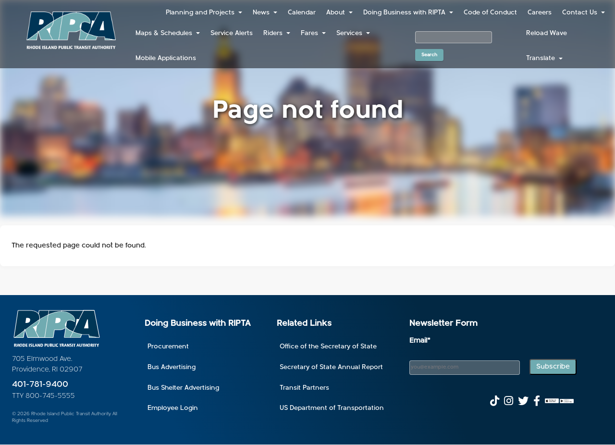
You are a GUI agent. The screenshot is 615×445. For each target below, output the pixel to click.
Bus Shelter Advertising (183, 388)
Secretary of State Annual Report (331, 367)
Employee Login (173, 408)
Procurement (168, 346)
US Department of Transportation (332, 408)
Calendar (302, 12)
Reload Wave (546, 33)
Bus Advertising (172, 367)
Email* (419, 341)
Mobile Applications (165, 58)
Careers (540, 12)
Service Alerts (231, 33)
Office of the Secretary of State (328, 346)
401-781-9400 (40, 384)
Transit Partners (304, 388)
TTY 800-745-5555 (43, 396)
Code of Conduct (490, 12)
